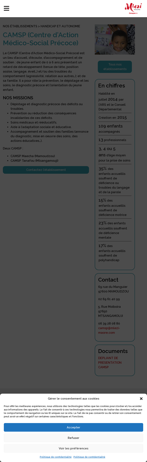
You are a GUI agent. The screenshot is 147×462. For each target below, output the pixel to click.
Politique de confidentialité (56, 457)
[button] (141, 399)
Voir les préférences (73, 448)
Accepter (73, 427)
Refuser (73, 438)
